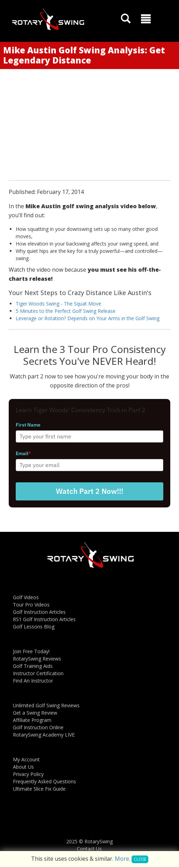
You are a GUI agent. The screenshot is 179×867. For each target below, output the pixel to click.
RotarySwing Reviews (37, 658)
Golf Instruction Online (38, 727)
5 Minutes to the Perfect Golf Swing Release (65, 311)
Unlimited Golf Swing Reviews (46, 705)
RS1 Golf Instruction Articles (44, 619)
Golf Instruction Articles (39, 612)
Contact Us (89, 848)
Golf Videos (26, 597)
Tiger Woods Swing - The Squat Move (58, 303)
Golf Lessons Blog (33, 626)
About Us (23, 766)
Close (140, 859)
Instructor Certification (38, 673)
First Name (28, 425)
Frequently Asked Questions (44, 781)
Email (23, 453)
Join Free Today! (31, 651)
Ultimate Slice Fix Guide (39, 788)
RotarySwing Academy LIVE (44, 734)
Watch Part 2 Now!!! (89, 491)
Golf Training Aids (33, 666)
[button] (146, 19)
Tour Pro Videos (31, 604)
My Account (26, 759)
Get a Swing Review (35, 712)
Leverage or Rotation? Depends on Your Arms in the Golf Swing (87, 318)
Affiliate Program (32, 720)
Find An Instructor (33, 680)
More (122, 858)
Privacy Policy (28, 774)
